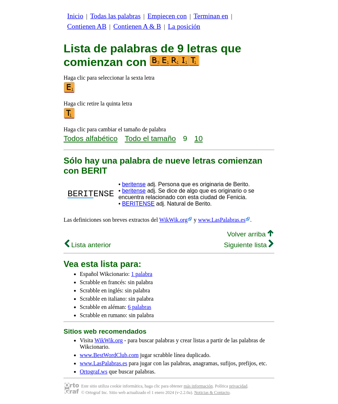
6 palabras (139, 307)
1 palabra (141, 274)
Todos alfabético (90, 138)
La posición (184, 26)
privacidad (238, 386)
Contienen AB (86, 26)
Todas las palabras (115, 16)
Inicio (75, 16)
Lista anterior (88, 245)
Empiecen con (167, 16)
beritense (134, 184)
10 (198, 138)
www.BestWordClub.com (109, 355)
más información (198, 386)
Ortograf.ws (93, 371)
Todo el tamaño (150, 138)
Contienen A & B (137, 26)
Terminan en (211, 16)
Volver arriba (250, 234)
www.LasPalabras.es (221, 220)
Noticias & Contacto (212, 392)
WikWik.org (173, 220)
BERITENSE (138, 204)
